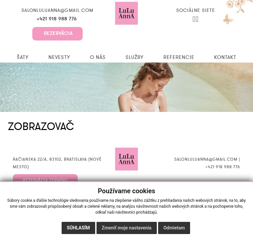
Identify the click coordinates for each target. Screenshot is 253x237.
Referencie (178, 57)
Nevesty (59, 57)
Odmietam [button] (174, 227)
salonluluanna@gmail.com (57, 10)
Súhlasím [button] (78, 227)
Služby (135, 57)
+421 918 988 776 (57, 19)
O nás (98, 57)
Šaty (23, 57)
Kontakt (225, 57)
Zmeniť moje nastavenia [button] (127, 227)
